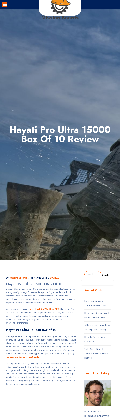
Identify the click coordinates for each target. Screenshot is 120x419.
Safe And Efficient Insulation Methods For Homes (96, 353)
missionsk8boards (18, 278)
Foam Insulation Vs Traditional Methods (95, 303)
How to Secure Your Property (95, 339)
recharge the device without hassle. (22, 357)
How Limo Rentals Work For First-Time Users (97, 315)
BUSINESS (54, 278)
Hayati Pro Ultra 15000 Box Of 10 (44, 309)
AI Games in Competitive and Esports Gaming (97, 327)
